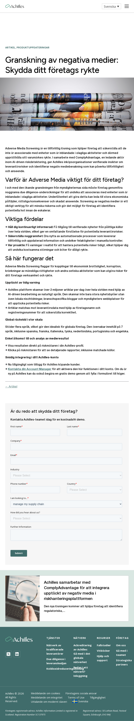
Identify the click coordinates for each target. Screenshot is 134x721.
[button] (111, 6)
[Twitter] (8, 654)
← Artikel (11, 386)
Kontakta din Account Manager (29, 369)
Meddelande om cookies (45, 693)
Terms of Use (76, 697)
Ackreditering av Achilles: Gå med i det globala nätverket (82, 653)
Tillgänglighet (98, 697)
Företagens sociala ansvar (81, 693)
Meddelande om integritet (46, 697)
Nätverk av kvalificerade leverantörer (54, 649)
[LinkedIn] (17, 654)
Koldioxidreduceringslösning (65, 668)
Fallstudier (104, 645)
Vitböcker (103, 650)
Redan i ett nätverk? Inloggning (80, 671)
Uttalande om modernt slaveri (49, 701)
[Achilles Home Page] (14, 6)
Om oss (121, 645)
